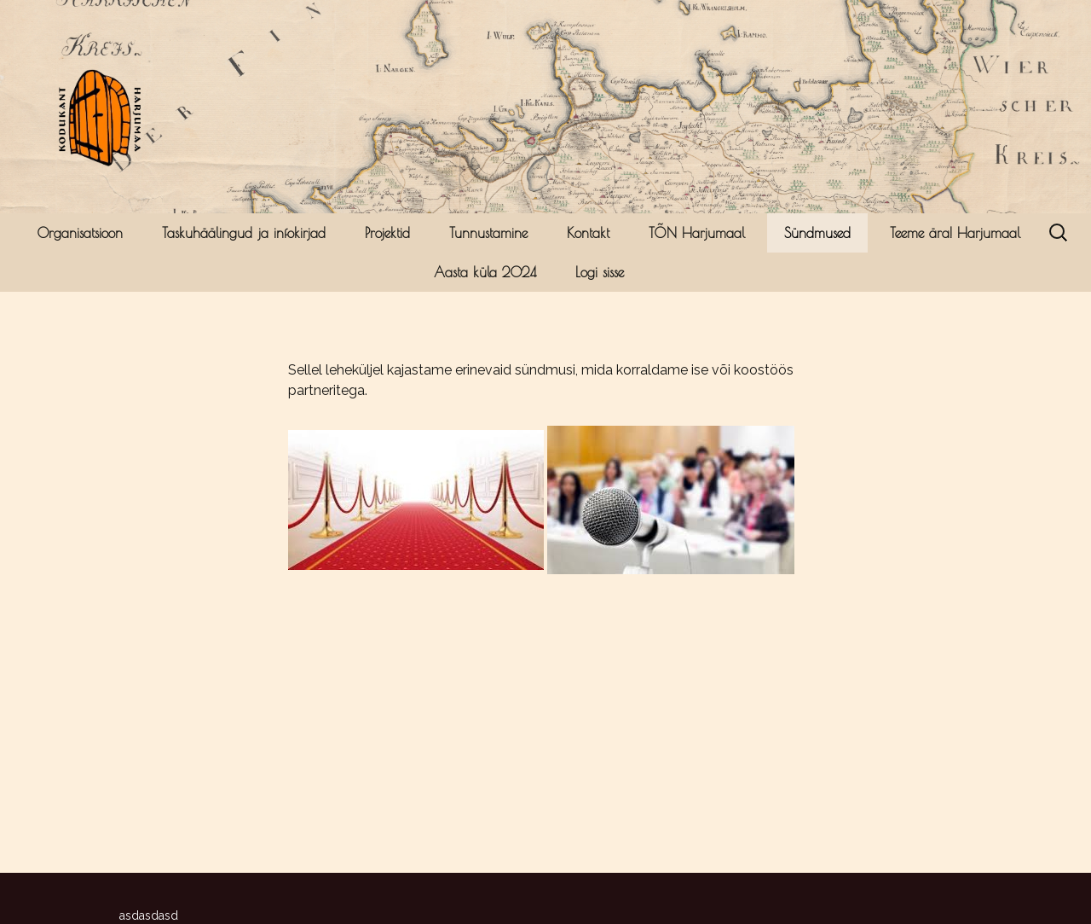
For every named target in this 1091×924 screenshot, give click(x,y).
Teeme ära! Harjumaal (955, 233)
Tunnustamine (488, 233)
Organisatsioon (80, 233)
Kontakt (588, 233)
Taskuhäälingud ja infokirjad (244, 233)
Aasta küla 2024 (485, 272)
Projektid (387, 233)
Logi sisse (599, 272)
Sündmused (817, 233)
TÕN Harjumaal (697, 233)
